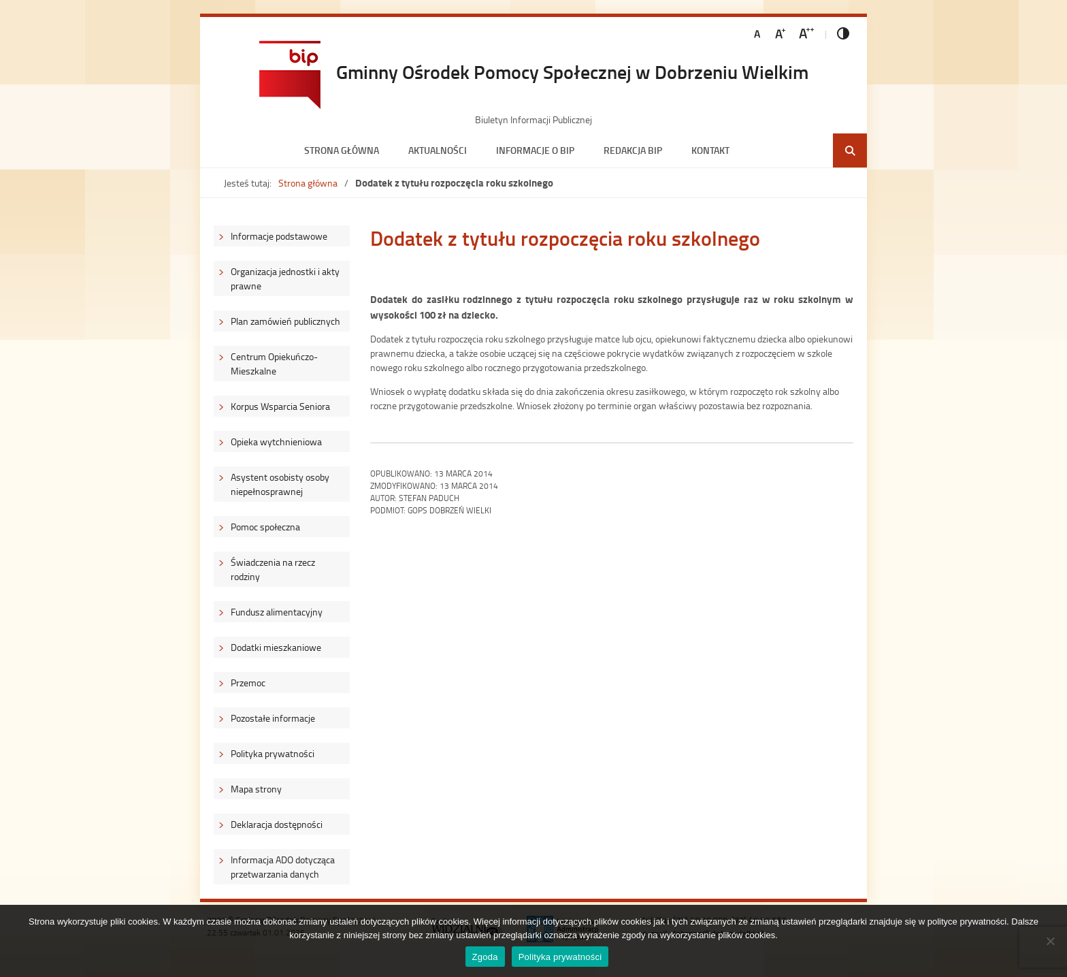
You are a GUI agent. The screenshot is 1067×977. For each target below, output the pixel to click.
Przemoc (248, 682)
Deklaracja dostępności (277, 824)
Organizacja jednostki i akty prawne (285, 278)
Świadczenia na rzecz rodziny (273, 569)
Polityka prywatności (272, 753)
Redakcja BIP (633, 150)
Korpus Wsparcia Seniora (280, 406)
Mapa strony (256, 788)
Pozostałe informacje (273, 717)
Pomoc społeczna (265, 526)
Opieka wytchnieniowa (276, 441)
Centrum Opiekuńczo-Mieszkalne (274, 363)
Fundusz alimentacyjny (277, 611)
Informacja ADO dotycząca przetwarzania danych (283, 866)
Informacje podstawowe (279, 235)
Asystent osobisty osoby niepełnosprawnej (280, 484)
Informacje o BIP (535, 150)
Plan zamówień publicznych (285, 321)
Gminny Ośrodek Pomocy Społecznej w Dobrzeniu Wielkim (572, 71)
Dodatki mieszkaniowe (276, 647)
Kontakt (710, 150)
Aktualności (437, 150)
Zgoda (485, 957)
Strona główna (341, 150)
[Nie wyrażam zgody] (1050, 941)
